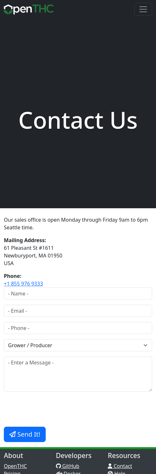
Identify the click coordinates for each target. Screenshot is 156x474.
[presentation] (52, 409)
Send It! (24, 434)
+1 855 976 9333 (23, 283)
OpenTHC (15, 466)
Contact (120, 466)
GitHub (67, 466)
